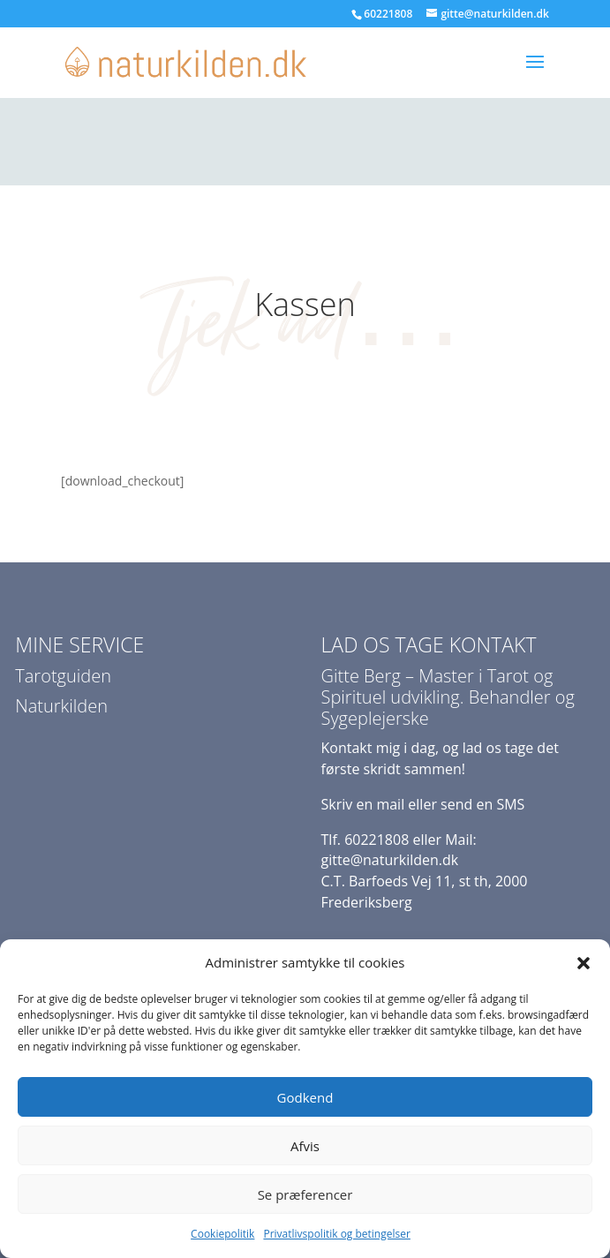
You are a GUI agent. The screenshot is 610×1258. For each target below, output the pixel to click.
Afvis (305, 1146)
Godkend (305, 1097)
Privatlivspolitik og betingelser (336, 1233)
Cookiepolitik (222, 1233)
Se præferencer (305, 1194)
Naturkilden (61, 706)
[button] (583, 963)
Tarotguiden (63, 676)
